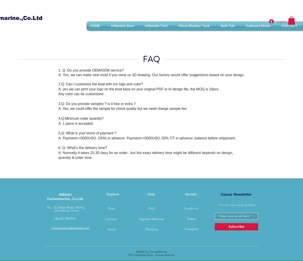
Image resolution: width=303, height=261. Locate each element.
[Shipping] (151, 229)
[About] (111, 229)
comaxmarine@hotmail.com (70, 228)
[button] (291, 20)
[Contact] (111, 219)
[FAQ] (151, 208)
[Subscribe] (236, 226)
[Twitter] (191, 219)
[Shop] (111, 208)
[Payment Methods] (151, 219)
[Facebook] (191, 208)
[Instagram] (191, 229)
